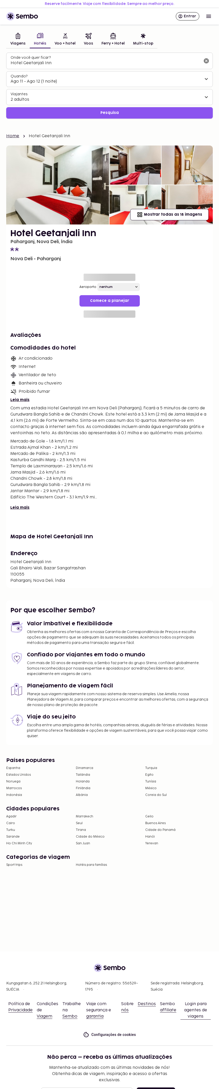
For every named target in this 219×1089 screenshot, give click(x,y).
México (151, 788)
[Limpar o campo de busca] (206, 61)
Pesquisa (109, 112)
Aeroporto (87, 287)
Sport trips (14, 865)
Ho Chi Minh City (19, 843)
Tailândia (83, 775)
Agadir (11, 816)
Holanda (83, 781)
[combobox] (105, 63)
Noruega (13, 781)
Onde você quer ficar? (31, 57)
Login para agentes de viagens (195, 1010)
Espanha (13, 768)
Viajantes (19, 94)
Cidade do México (90, 837)
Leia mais (20, 400)
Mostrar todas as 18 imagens (169, 215)
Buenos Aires (155, 823)
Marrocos (14, 788)
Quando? (19, 76)
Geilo (149, 816)
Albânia (82, 795)
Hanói (150, 837)
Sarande (13, 837)
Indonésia (14, 795)
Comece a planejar (109, 300)
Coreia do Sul (156, 795)
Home (12, 136)
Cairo (10, 823)
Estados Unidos (18, 775)
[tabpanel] (109, 86)
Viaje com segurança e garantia (98, 1010)
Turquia (151, 768)
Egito (149, 775)
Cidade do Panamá (160, 830)
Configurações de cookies (109, 1035)
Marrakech (84, 816)
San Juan (83, 843)
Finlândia (83, 788)
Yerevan (151, 843)
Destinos (147, 1003)
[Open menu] (209, 16)
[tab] (18, 40)
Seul (79, 823)
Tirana (81, 830)
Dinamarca (84, 768)
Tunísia (150, 781)
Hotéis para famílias (91, 865)
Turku (10, 830)
